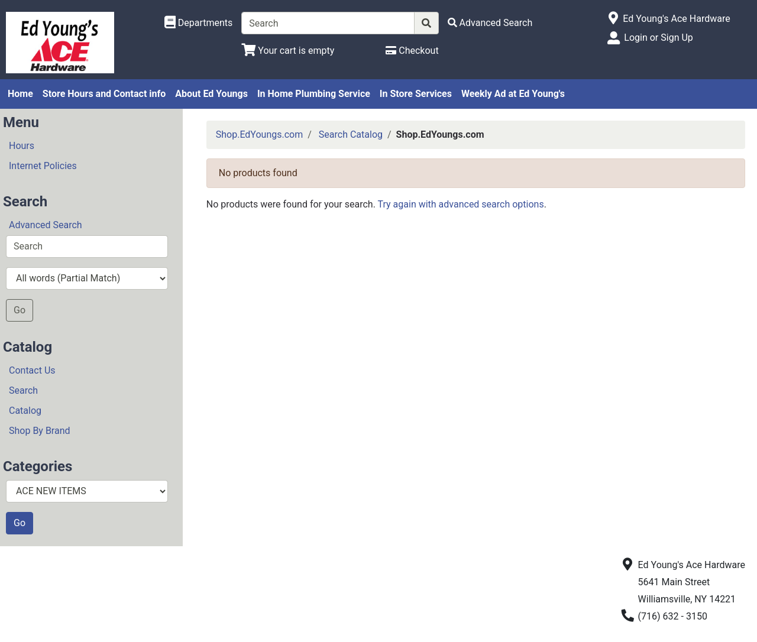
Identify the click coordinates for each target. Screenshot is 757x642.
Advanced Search (45, 225)
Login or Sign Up (658, 37)
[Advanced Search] (490, 22)
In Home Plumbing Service (313, 93)
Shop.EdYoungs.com (259, 134)
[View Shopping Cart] (287, 50)
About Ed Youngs (211, 93)
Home (20, 93)
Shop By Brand (39, 430)
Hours (21, 145)
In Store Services (416, 93)
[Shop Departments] (198, 23)
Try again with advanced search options (461, 204)
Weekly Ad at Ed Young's (513, 93)
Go (19, 310)
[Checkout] (412, 50)
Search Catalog (351, 134)
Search (23, 390)
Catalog (25, 410)
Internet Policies (43, 165)
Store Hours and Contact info (104, 93)
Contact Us (32, 370)
